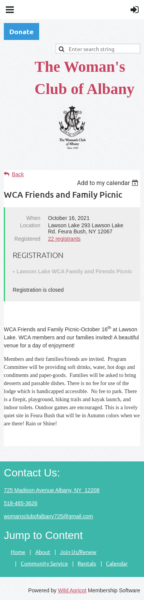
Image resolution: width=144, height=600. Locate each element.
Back (18, 174)
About (42, 551)
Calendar (116, 563)
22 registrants (64, 239)
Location (30, 225)
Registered (27, 239)
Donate (21, 31)
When (33, 218)
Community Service (44, 563)
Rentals (87, 563)
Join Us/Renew (78, 551)
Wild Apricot (72, 590)
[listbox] (108, 183)
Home (18, 551)
